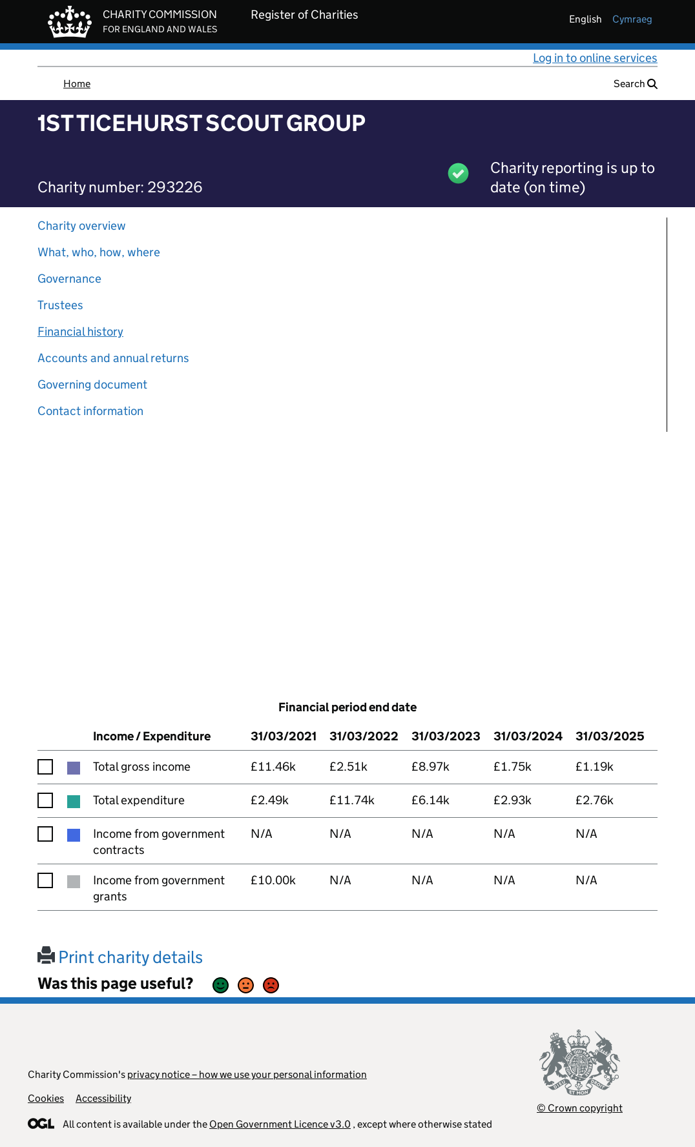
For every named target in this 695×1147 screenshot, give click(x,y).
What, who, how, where (98, 252)
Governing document (92, 384)
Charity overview (81, 225)
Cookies (46, 1098)
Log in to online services (595, 57)
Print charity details (120, 957)
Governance (69, 278)
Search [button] (636, 83)
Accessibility (103, 1098)
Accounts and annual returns (113, 357)
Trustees (60, 305)
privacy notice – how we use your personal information (247, 1074)
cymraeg (632, 19)
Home (76, 83)
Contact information (90, 410)
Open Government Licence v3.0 (280, 1124)
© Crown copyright (580, 1108)
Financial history (80, 331)
